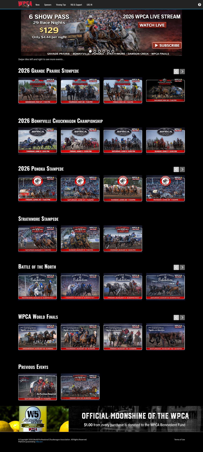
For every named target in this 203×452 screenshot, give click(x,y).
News (38, 4)
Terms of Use (179, 440)
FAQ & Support (76, 4)
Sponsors (47, 4)
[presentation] (176, 71)
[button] (90, 51)
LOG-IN (89, 4)
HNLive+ (39, 442)
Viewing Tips (61, 4)
